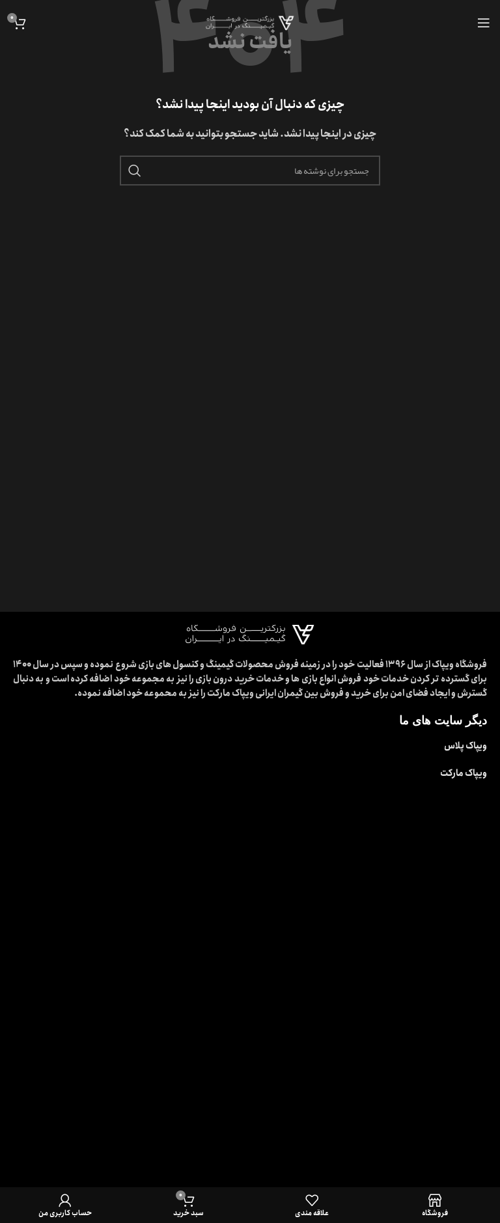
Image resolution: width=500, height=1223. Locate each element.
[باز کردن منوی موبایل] (484, 23)
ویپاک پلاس (465, 746)
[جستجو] (250, 171)
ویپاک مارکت (463, 773)
